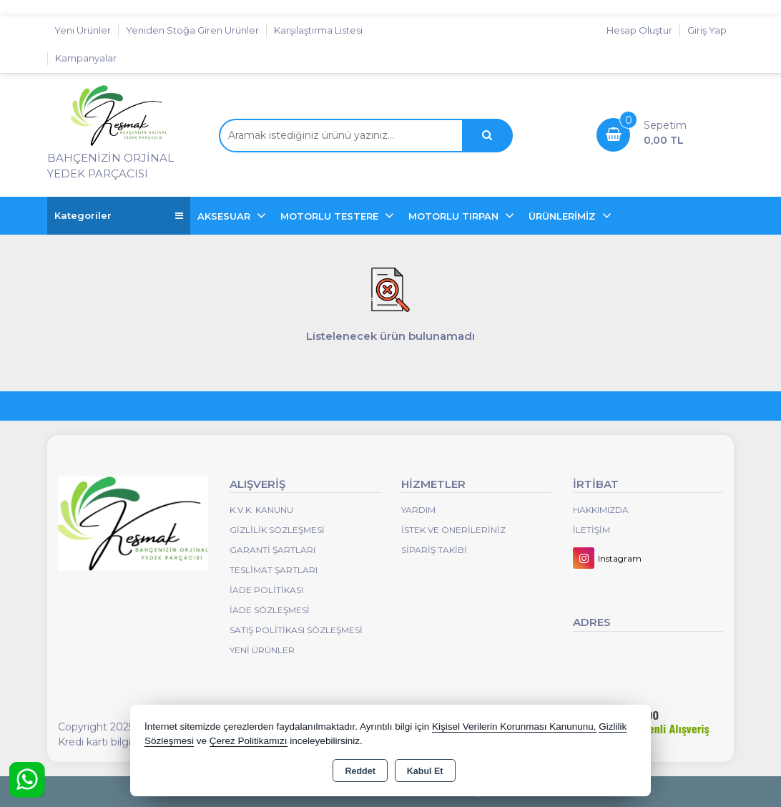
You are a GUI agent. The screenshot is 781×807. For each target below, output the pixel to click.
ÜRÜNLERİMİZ (564, 216)
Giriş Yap (707, 30)
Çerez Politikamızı (249, 740)
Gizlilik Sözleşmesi (277, 529)
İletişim (591, 529)
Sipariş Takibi (434, 549)
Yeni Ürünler (262, 650)
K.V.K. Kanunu (261, 509)
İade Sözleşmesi (270, 610)
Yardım (418, 509)
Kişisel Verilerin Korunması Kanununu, (514, 726)
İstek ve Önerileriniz (453, 529)
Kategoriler (118, 215)
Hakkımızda (601, 509)
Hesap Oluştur (639, 30)
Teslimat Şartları (274, 569)
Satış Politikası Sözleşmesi (296, 630)
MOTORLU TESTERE (330, 216)
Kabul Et (425, 771)
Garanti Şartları (272, 549)
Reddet (360, 771)
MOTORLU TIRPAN (454, 216)
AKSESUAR (225, 216)
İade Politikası (266, 590)
